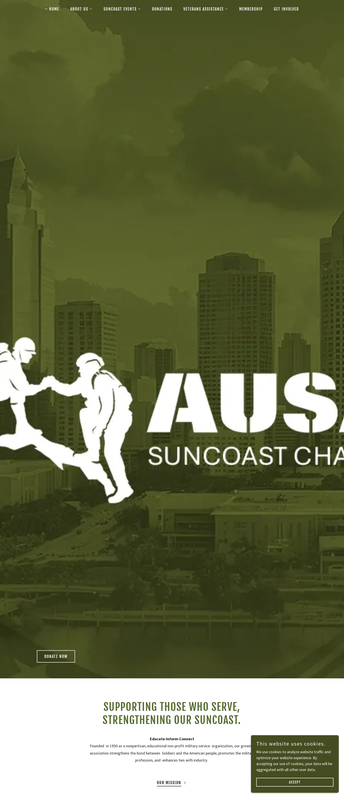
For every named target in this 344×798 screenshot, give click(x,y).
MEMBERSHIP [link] (251, 9)
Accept (295, 782)
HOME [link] (54, 9)
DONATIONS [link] (162, 9)
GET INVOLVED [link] (286, 9)
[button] (79, 9)
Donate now (56, 656)
